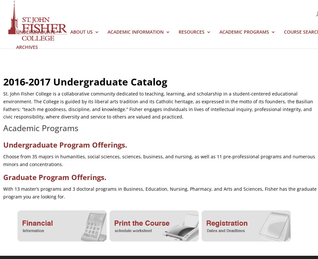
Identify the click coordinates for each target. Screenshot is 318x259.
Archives (27, 47)
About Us (81, 32)
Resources (192, 32)
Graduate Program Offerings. (54, 177)
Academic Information (136, 32)
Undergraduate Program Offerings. (65, 145)
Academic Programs (244, 32)
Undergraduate (35, 32)
